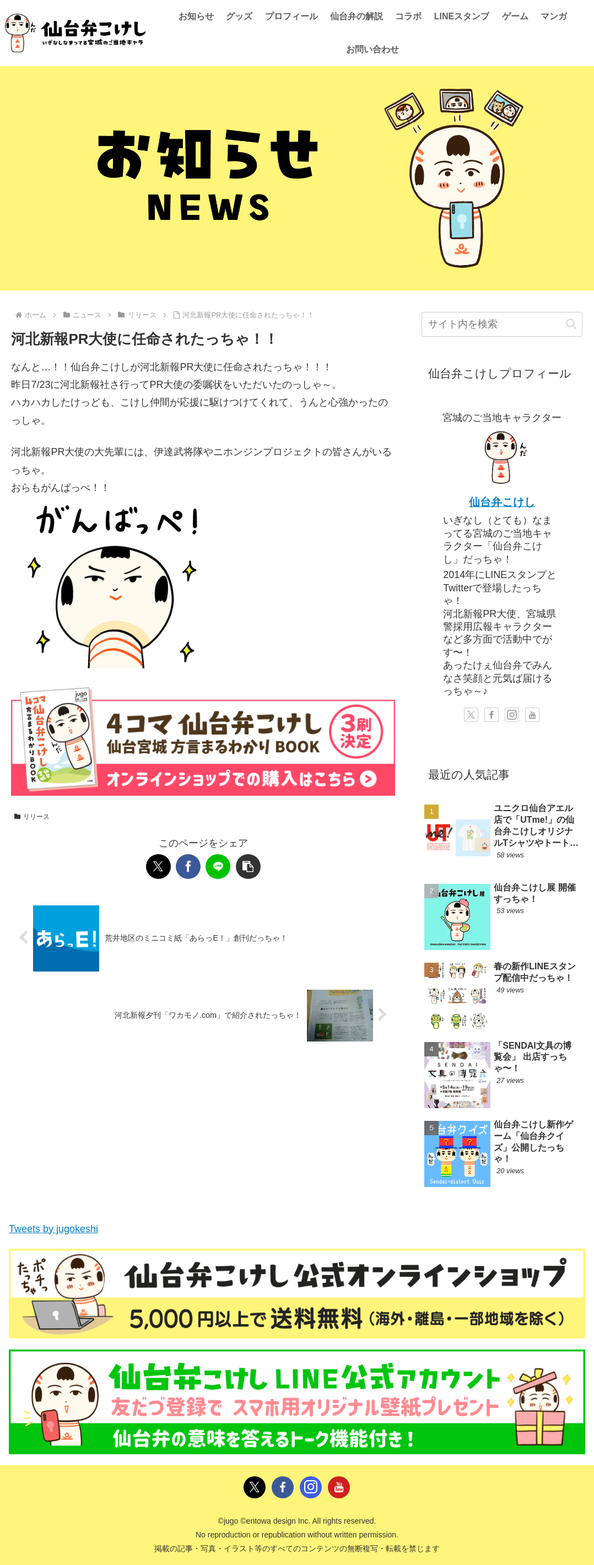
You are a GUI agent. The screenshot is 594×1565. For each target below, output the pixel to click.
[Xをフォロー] (471, 715)
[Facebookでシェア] (188, 866)
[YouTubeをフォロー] (532, 715)
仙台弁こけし (502, 502)
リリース (32, 817)
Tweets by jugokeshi (53, 1228)
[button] (248, 866)
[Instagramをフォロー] (512, 715)
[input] (502, 324)
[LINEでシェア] (218, 866)
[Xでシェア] (158, 866)
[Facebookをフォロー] (491, 715)
